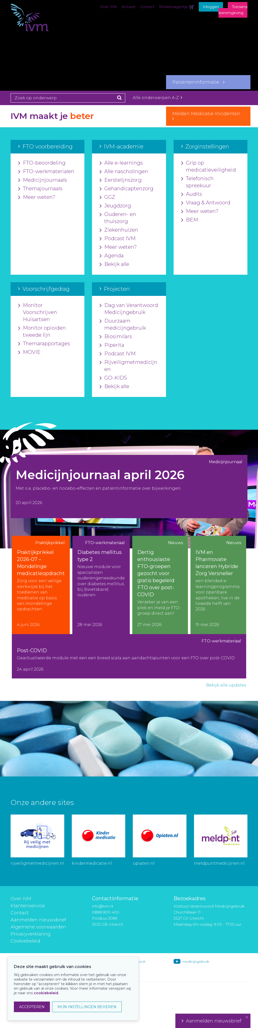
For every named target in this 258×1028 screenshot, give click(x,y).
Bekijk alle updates (226, 685)
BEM (189, 220)
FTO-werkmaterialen (46, 171)
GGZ (107, 197)
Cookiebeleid (25, 941)
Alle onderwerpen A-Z (157, 97)
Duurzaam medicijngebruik (123, 324)
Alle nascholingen (124, 171)
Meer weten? (36, 197)
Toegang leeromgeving (232, 10)
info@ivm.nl (102, 906)
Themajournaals (40, 189)
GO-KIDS (113, 378)
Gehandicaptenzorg (126, 189)
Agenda (112, 256)
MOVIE (29, 352)
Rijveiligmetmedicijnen (128, 366)
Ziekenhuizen (119, 230)
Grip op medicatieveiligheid (208, 166)
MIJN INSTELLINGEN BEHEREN (86, 1007)
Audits (191, 194)
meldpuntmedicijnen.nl (219, 863)
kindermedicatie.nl (92, 863)
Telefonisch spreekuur (197, 182)
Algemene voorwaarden (38, 927)
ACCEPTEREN (32, 1007)
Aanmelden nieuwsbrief (38, 920)
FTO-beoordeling (42, 163)
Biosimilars (116, 336)
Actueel (128, 7)
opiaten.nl (144, 863)
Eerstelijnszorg (121, 180)
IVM (36, 29)
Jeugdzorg (115, 206)
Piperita (112, 345)
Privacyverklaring (31, 934)
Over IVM (108, 7)
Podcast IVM (118, 238)
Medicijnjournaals (42, 180)
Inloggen (211, 7)
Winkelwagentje (173, 7)
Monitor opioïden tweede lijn (42, 331)
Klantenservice (28, 906)
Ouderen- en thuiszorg (118, 218)
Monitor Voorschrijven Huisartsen (37, 312)
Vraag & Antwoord (205, 203)
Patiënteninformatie (198, 82)
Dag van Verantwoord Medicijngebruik (129, 309)
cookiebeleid (46, 993)
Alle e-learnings (121, 163)
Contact (147, 7)
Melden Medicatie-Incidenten (208, 116)
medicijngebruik (195, 961)
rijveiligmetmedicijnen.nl (37, 863)
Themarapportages (44, 344)
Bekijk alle (114, 264)
